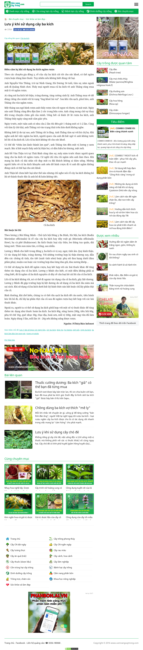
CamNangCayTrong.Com (19, 4)
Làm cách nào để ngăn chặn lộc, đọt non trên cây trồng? (117, 199)
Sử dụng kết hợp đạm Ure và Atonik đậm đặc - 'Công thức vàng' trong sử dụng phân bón (116, 173)
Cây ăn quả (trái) (16, 555)
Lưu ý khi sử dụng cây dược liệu (32, 330)
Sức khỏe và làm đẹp (35, 19)
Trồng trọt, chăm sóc (18, 578)
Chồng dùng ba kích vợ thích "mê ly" (62, 407)
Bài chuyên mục (124, 11)
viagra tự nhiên (32, 333)
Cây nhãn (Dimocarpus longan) (113, 111)
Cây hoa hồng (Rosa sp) (109, 102)
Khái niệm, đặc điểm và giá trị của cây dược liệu (117, 277)
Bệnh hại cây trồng (72, 11)
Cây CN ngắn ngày (60, 544)
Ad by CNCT (89, 44)
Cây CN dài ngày (16, 544)
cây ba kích (51, 330)
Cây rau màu (57, 550)
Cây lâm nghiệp (59, 561)
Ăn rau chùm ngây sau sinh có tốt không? (117, 256)
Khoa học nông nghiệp (62, 578)
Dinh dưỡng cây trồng (99, 11)
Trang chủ (13, 538)
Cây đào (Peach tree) (109, 71)
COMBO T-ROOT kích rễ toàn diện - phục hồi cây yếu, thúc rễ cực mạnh (117, 158)
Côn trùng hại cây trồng (45, 11)
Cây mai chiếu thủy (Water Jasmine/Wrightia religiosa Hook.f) (115, 81)
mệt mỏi (76, 330)
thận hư (60, 330)
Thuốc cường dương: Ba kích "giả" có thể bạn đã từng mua (63, 384)
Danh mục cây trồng (17, 11)
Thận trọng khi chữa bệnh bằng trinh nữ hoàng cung (115, 287)
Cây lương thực (15, 550)
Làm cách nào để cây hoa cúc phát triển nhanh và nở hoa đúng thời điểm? (116, 225)
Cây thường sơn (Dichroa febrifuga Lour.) (115, 93)
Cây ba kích (25, 38)
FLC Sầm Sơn (9, 340)
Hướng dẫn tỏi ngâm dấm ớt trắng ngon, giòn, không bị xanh (117, 245)
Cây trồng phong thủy (62, 538)
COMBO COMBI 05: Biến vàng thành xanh (116, 132)
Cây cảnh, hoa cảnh (60, 555)
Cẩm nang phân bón (61, 573)
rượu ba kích (85, 330)
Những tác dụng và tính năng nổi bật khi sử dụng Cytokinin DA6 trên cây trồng (117, 187)
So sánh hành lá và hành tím (116, 267)
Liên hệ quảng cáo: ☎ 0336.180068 (43, 642)
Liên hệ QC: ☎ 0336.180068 (24, 29)
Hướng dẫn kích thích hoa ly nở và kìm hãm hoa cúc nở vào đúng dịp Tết (117, 212)
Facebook (20, 642)
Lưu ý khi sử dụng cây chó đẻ (57, 432)
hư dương (68, 330)
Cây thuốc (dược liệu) (18, 561)
